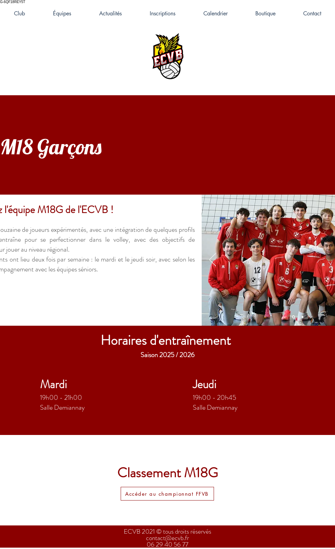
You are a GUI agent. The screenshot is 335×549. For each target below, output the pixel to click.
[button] (62, 13)
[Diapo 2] (303, 317)
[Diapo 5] (293, 317)
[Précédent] (212, 260)
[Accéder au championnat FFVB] (167, 494)
